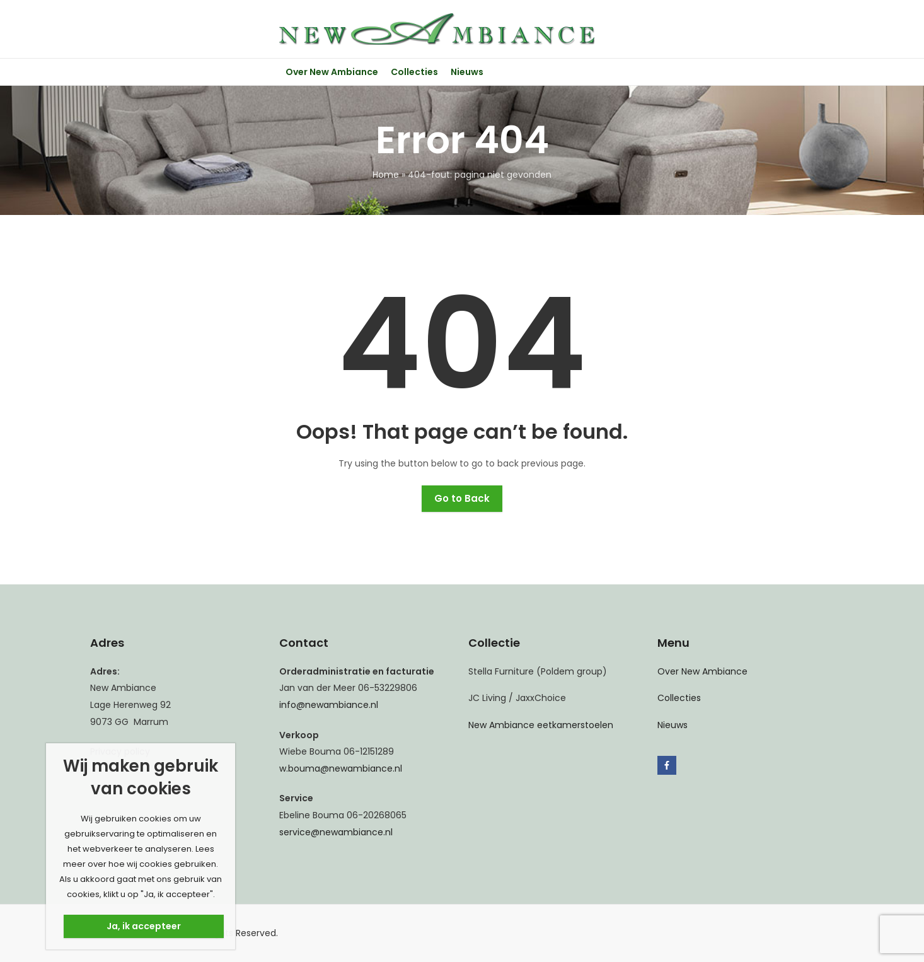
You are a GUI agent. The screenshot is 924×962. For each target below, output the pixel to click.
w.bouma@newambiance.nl (340, 768)
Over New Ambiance (702, 671)
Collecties (679, 698)
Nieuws (672, 725)
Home (385, 174)
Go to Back (462, 498)
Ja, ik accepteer (144, 926)
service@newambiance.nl (336, 832)
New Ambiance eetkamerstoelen (540, 725)
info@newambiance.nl (328, 704)
